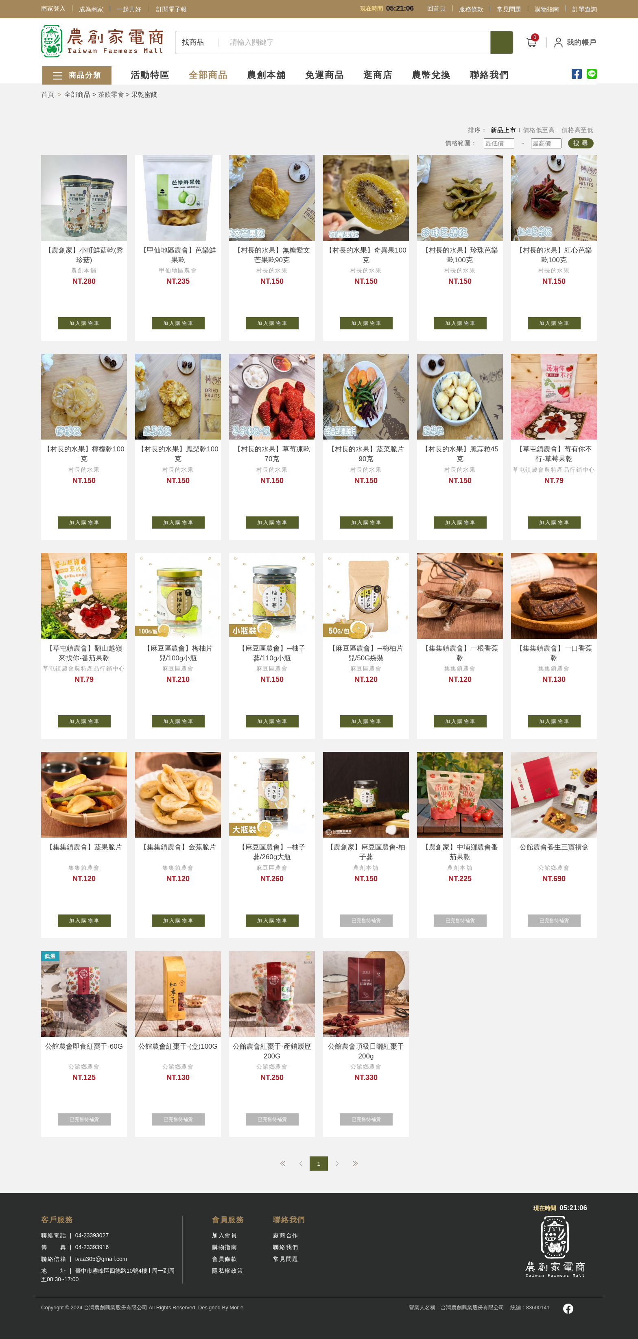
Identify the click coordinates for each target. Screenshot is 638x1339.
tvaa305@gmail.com (101, 1259)
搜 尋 (580, 142)
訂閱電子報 (171, 9)
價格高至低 (578, 129)
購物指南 (547, 9)
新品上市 (503, 129)
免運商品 (325, 74)
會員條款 (224, 1259)
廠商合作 (285, 1235)
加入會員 (224, 1235)
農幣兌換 (432, 74)
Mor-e (236, 1307)
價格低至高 (539, 129)
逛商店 (378, 74)
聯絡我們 (491, 74)
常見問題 (509, 9)
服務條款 (471, 9)
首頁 (47, 94)
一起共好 (129, 9)
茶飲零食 (111, 94)
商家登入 (53, 8)
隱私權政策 (228, 1270)
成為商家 (91, 9)
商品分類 (75, 75)
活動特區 (149, 74)
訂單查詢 (584, 9)
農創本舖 (266, 74)
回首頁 (436, 8)
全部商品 (207, 74)
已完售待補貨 (372, 918)
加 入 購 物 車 (90, 321)
